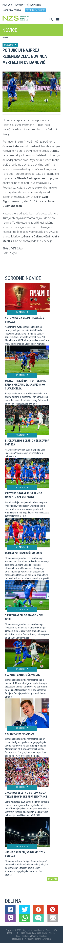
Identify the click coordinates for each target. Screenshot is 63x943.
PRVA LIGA (7, 5)
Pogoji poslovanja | (24, 936)
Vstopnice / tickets (35, 10)
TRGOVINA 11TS (21, 5)
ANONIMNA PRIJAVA (12, 10)
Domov (5, 37)
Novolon (47, 939)
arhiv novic (52, 879)
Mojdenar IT (37, 939)
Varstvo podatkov (39, 936)
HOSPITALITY (35, 5)
